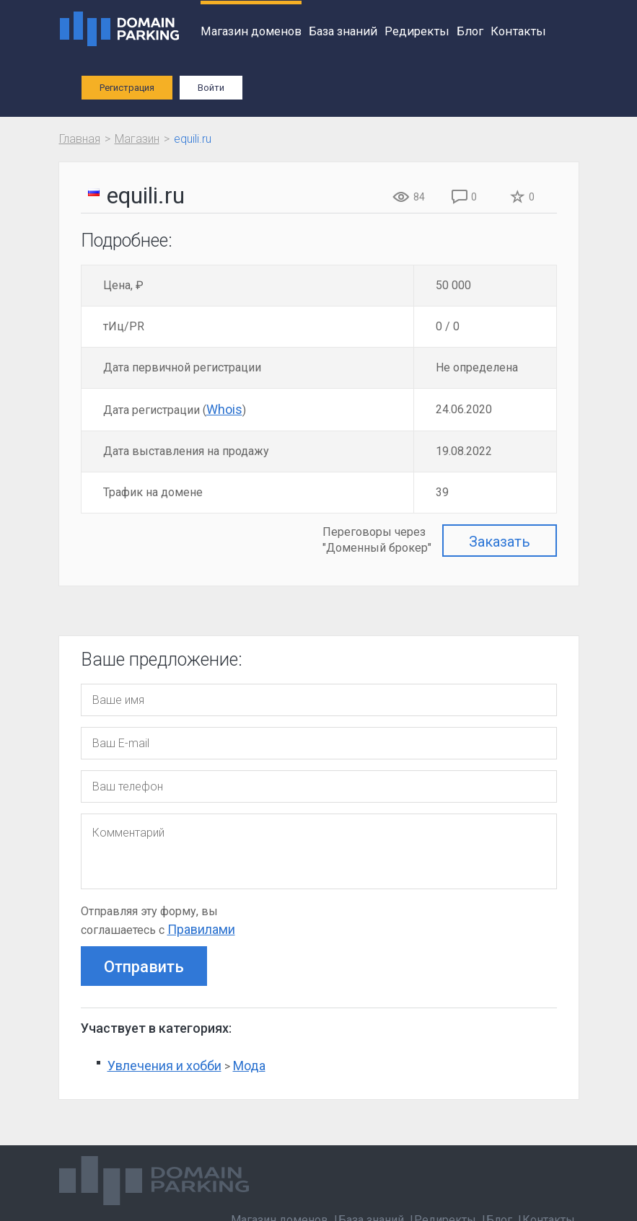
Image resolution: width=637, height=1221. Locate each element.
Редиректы (417, 31)
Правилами (201, 929)
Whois (224, 409)
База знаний (343, 31)
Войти (211, 87)
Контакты (518, 31)
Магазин (137, 139)
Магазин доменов (251, 31)
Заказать (499, 541)
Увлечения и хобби (164, 1065)
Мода (249, 1065)
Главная (79, 139)
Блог (470, 31)
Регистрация (127, 87)
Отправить (144, 967)
